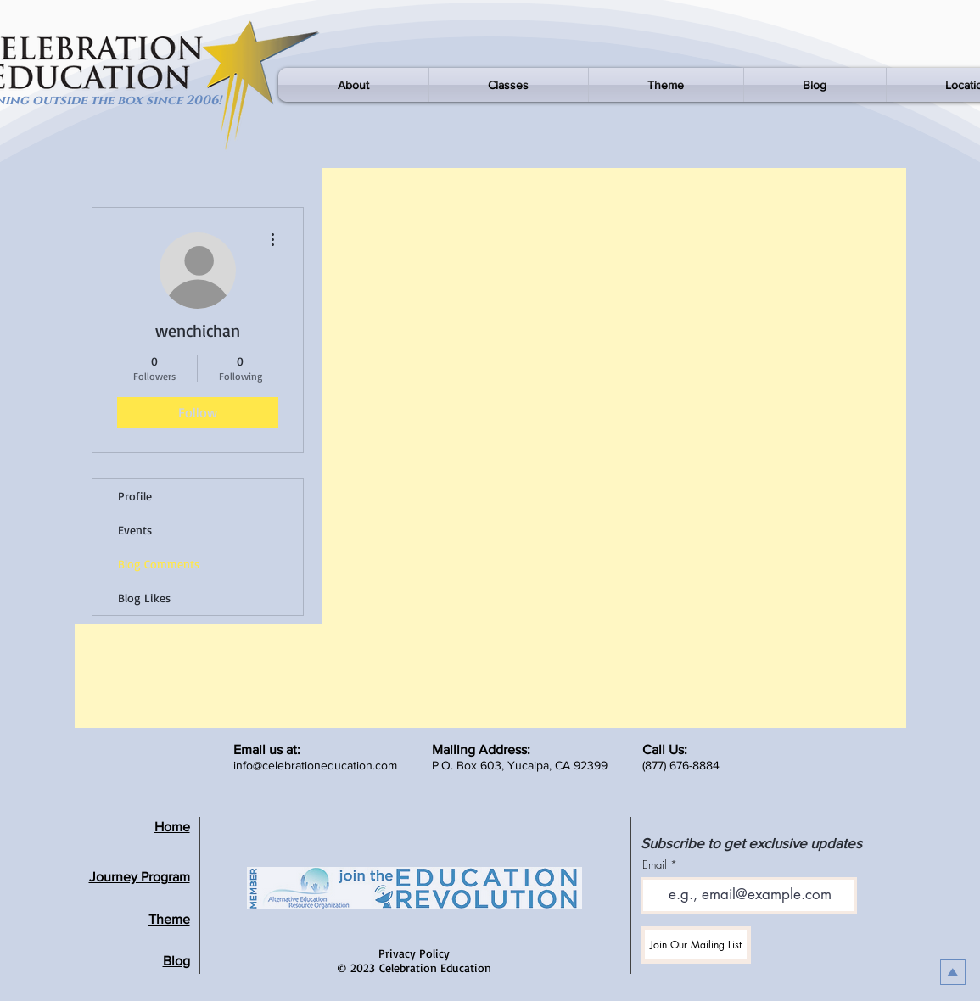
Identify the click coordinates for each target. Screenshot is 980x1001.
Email (654, 864)
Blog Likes (144, 597)
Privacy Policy (414, 953)
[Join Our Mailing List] (696, 945)
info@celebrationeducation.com (315, 765)
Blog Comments (158, 563)
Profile (135, 496)
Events (135, 530)
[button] (353, 85)
